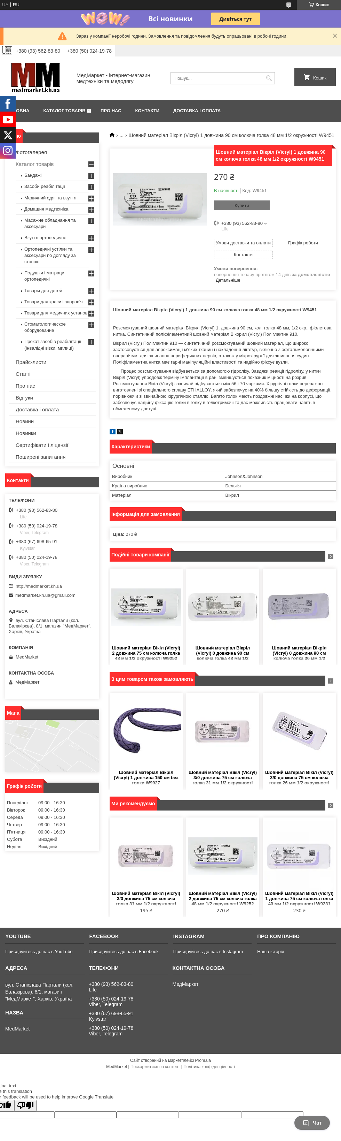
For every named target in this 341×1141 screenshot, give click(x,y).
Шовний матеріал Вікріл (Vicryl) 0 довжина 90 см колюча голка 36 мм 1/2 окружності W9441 (299, 653)
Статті (23, 374)
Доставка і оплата (197, 110)
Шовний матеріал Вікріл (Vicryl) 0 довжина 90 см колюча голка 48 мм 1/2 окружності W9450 (223, 653)
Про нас (111, 110)
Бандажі (32, 175)
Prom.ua (203, 1060)
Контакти (147, 110)
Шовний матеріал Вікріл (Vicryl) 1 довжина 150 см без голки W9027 (146, 777)
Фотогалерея (31, 152)
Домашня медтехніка (46, 209)
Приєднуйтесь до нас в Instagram (208, 951)
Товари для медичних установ (55, 312)
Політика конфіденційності (209, 1066)
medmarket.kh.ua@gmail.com (45, 595)
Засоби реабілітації (44, 186)
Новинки (26, 433)
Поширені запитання (40, 457)
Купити (242, 205)
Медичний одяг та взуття (50, 197)
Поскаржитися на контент (155, 1066)
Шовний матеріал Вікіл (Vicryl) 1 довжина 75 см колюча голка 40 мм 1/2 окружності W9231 (299, 898)
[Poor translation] (25, 1105)
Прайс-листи (31, 362)
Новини (25, 421)
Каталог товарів (64, 110)
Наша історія (270, 951)
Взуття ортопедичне (45, 237)
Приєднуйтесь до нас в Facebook (123, 951)
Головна (18, 110)
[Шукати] (269, 78)
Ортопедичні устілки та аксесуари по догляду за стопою (50, 255)
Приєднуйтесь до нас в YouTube (38, 951)
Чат (312, 1123)
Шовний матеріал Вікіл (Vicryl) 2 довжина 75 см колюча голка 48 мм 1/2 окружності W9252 (146, 653)
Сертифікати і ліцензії (42, 445)
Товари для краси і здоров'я (53, 301)
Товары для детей (43, 290)
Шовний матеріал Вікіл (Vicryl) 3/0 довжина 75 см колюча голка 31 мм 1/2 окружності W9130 (223, 778)
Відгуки (24, 398)
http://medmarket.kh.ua (39, 586)
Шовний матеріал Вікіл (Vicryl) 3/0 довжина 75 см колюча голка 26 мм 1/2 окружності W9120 (299, 778)
